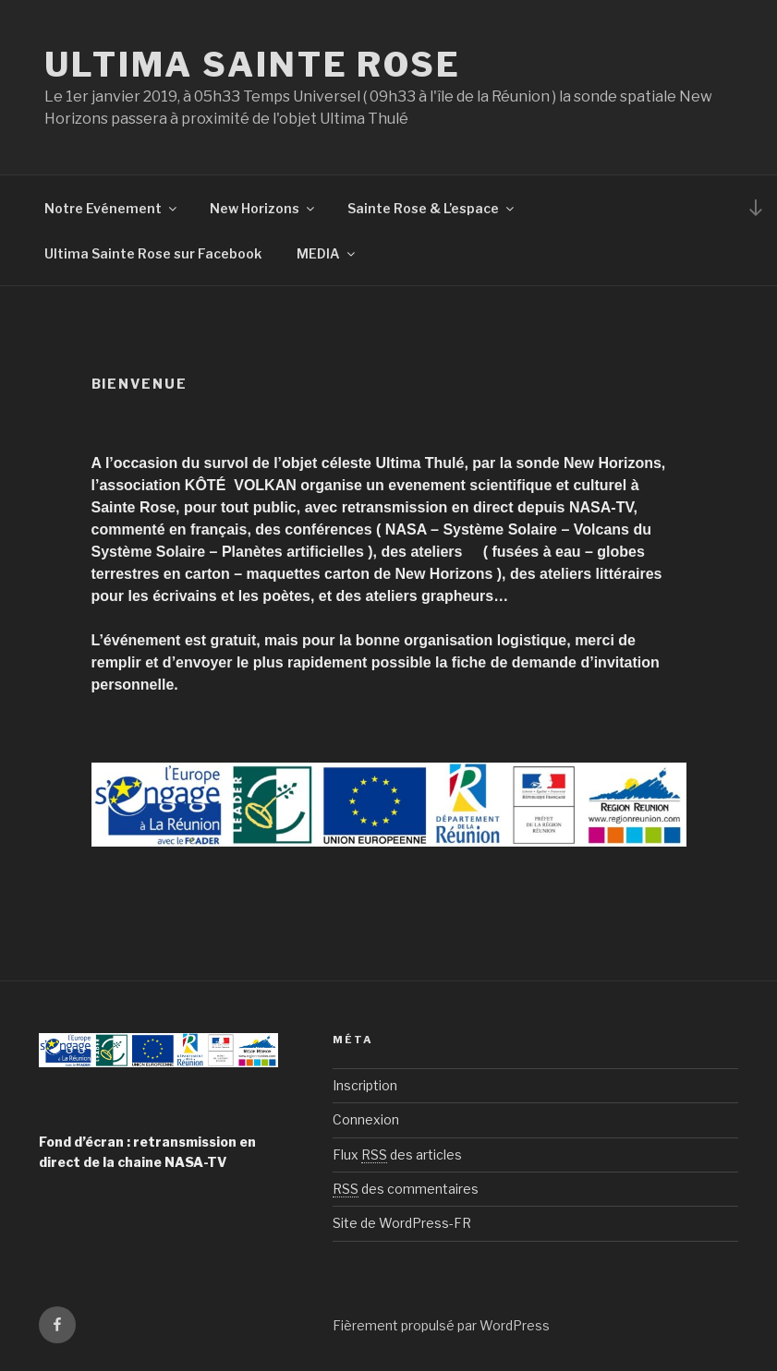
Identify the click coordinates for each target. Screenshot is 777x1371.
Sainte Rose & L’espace (431, 208)
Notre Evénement (111, 208)
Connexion (366, 1119)
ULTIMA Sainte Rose (252, 64)
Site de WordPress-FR (402, 1223)
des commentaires (406, 1189)
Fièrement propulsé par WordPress (441, 1325)
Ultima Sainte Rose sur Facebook (152, 253)
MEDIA (327, 253)
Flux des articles (397, 1154)
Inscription (365, 1085)
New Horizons (263, 208)
